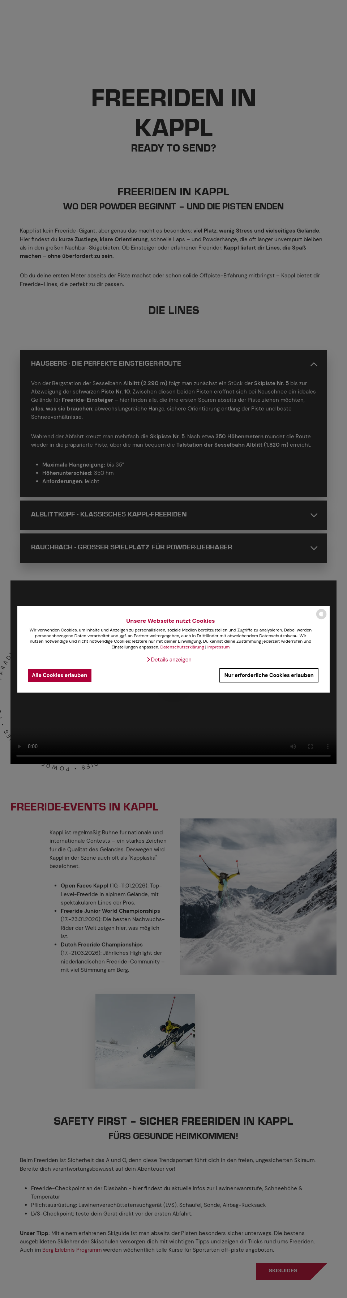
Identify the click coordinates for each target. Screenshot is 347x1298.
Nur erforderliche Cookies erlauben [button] (269, 675)
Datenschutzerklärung (182, 647)
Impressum (218, 647)
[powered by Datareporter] (321, 619)
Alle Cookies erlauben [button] (59, 675)
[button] (169, 660)
